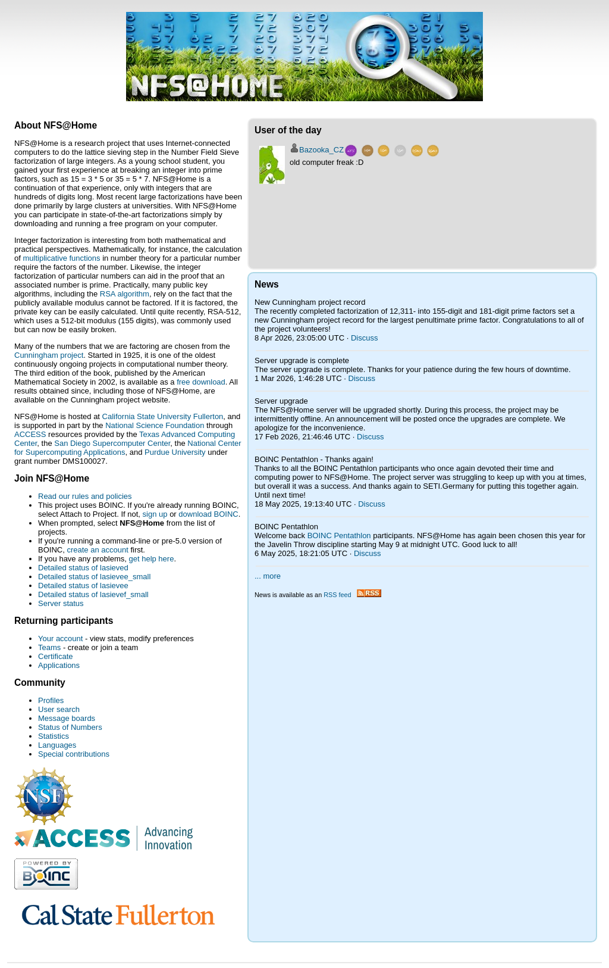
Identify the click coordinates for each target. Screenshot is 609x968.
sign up (155, 514)
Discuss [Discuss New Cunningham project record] (364, 337)
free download (201, 381)
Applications (59, 665)
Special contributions (73, 754)
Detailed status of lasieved (83, 567)
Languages (57, 745)
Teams (49, 647)
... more (268, 576)
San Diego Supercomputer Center (112, 443)
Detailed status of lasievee (83, 585)
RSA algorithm (124, 293)
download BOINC (208, 514)
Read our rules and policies (85, 496)
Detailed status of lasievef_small (93, 594)
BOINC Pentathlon (339, 535)
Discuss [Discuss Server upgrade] (370, 436)
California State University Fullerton (163, 416)
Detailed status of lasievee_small (94, 576)
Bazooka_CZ (321, 149)
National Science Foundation (154, 425)
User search (59, 709)
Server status (61, 603)
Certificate (55, 656)
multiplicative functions (61, 258)
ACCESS (30, 434)
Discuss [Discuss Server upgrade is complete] (362, 378)
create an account (97, 549)
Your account (60, 638)
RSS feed (352, 594)
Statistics (53, 736)
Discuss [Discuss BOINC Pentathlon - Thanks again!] (371, 503)
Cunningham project (48, 355)
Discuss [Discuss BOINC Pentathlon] (367, 553)
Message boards (66, 718)
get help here (151, 558)
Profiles (51, 700)
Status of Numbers (70, 727)
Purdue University (175, 452)
